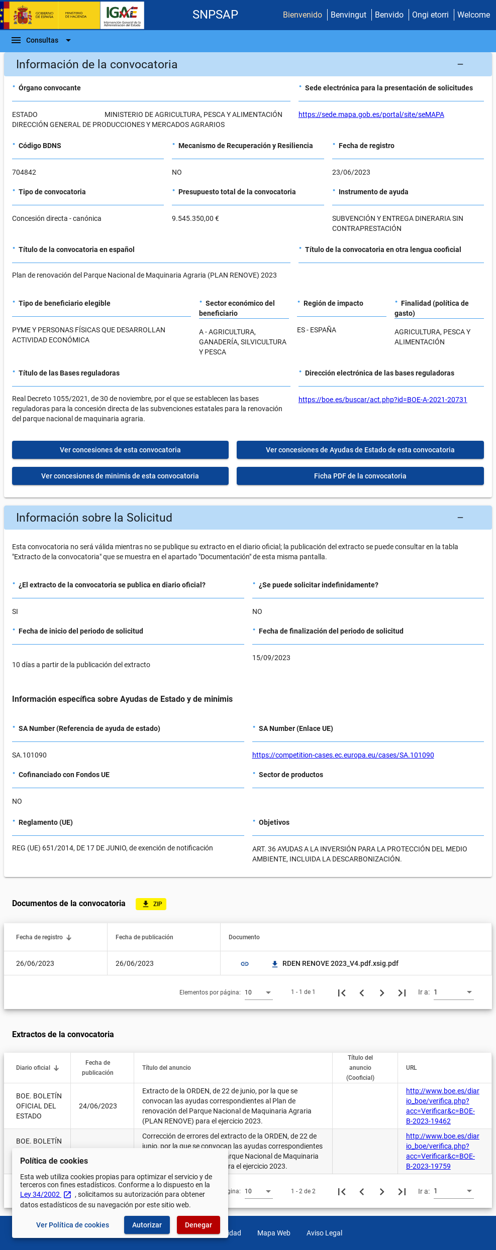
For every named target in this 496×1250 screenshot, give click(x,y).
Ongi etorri (430, 15)
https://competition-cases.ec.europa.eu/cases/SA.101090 (343, 755)
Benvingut (348, 15)
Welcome (473, 15)
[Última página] (402, 992)
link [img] (244, 963)
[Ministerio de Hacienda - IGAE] (77, 15)
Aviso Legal (324, 1233)
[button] (248, 64)
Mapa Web (273, 1233)
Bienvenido (302, 15)
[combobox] (259, 992)
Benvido (389, 15)
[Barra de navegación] (42, 40)
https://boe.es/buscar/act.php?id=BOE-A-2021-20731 (383, 400)
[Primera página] (342, 992)
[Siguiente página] (382, 992)
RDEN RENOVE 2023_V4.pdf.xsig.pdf (334, 963)
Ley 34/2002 (46, 1194)
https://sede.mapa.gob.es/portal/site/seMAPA (371, 114)
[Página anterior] (362, 992)
